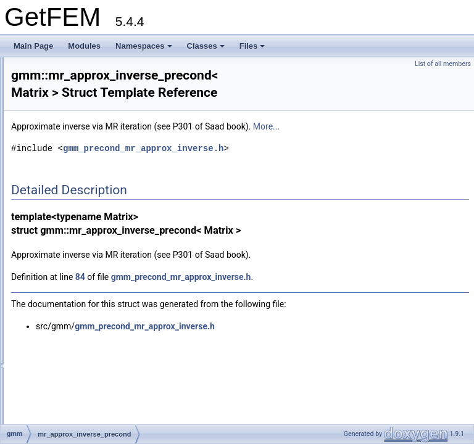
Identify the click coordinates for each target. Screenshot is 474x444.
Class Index (50, 376)
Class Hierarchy (57, 389)
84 (234, 281)
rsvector (64, 118)
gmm (49, 91)
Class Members (56, 403)
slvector (63, 145)
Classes (206, 46)
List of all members (443, 64)
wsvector (65, 105)
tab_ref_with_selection (87, 349)
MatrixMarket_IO (78, 172)
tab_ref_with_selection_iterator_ (103, 335)
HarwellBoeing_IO (80, 159)
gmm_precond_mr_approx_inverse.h (297, 152)
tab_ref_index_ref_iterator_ (95, 294)
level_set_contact (69, 362)
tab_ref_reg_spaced (84, 322)
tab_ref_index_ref (79, 308)
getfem (52, 77)
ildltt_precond (72, 227)
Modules (84, 46)
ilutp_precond (73, 267)
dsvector (64, 132)
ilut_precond (71, 254)
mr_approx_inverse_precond (98, 281)
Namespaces (143, 46)
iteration (64, 186)
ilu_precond (70, 240)
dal (46, 64)
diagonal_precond (80, 199)
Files (252, 46)
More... (420, 131)
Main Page (33, 46)
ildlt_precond (72, 213)
